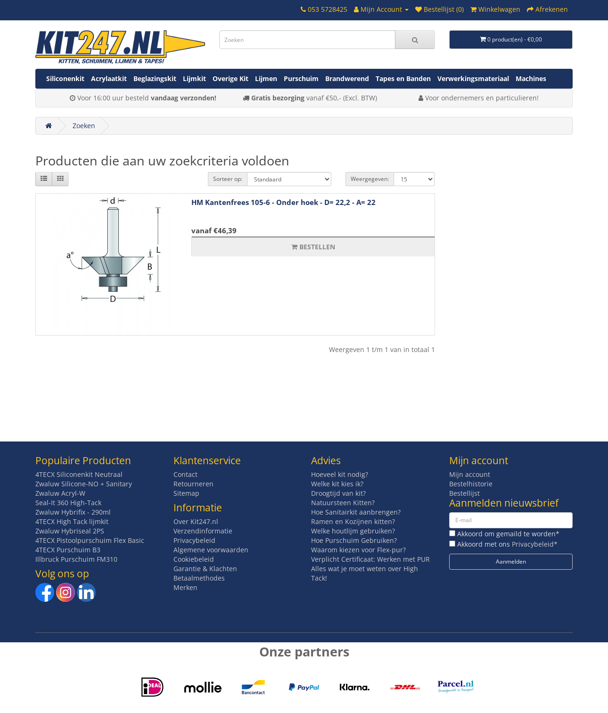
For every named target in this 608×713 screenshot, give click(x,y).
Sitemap (186, 493)
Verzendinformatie (202, 530)
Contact (185, 474)
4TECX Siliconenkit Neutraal (79, 474)
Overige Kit (230, 78)
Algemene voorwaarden (210, 549)
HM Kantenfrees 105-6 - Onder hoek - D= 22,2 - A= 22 (283, 202)
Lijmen (266, 78)
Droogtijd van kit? (338, 493)
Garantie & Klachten (205, 568)
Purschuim (301, 78)
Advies (326, 460)
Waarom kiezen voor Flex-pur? (358, 549)
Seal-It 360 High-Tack (68, 502)
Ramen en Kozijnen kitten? (353, 521)
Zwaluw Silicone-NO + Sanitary (83, 483)
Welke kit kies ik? (337, 483)
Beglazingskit (154, 78)
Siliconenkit (65, 78)
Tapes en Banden (403, 78)
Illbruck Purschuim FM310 (76, 559)
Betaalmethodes (199, 578)
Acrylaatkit (109, 78)
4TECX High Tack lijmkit (71, 521)
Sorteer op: (227, 179)
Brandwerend (347, 78)
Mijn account (469, 474)
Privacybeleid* (535, 544)
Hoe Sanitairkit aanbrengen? (356, 512)
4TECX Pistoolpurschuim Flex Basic (89, 540)
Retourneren (193, 483)
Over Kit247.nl (195, 521)
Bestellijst (464, 493)
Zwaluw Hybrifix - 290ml (73, 512)
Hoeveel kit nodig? (339, 474)
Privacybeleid (194, 540)
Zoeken (84, 125)
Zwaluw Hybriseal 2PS (69, 530)
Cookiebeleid (193, 559)
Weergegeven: (370, 179)
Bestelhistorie (471, 483)
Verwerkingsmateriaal (473, 78)
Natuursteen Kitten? (343, 502)
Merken (185, 587)
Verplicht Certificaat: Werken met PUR (370, 559)
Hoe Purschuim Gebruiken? (354, 540)
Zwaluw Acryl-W (60, 493)
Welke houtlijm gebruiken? (353, 530)
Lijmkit (194, 78)
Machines (531, 78)
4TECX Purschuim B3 (67, 549)
